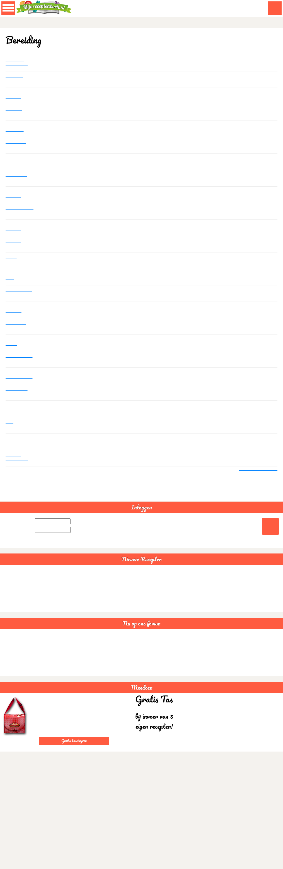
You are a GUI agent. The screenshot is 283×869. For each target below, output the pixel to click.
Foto (9, 422)
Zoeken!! (13, 241)
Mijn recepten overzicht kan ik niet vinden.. (19, 375)
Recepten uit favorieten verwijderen (17, 392)
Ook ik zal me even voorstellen (18, 276)
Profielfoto (15, 76)
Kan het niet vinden (17, 342)
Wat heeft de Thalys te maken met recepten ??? (18, 309)
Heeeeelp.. (15, 438)
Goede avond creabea (20, 667)
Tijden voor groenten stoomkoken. (17, 227)
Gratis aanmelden (58, 546)
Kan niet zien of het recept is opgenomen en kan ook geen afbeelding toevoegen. (19, 359)
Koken (11, 257)
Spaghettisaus (14, 578)
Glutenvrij (15, 109)
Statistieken (16, 142)
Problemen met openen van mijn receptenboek (18, 293)
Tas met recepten (14, 194)
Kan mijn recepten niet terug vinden (18, 457)
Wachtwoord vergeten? (23, 546)
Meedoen (142, 694)
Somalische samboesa (16, 128)
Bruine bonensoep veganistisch (27, 603)
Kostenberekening (19, 208)
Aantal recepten (14, 161)
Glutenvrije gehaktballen (18, 62)
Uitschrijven (17, 323)
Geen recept (17, 175)
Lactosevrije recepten (17, 95)
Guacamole (12, 586)
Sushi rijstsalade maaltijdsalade (27, 611)
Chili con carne (14, 595)
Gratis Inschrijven (74, 747)
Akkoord (257, 866)
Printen (12, 405)
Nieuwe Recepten (142, 566)
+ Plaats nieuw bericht (256, 50)
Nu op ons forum (142, 630)
